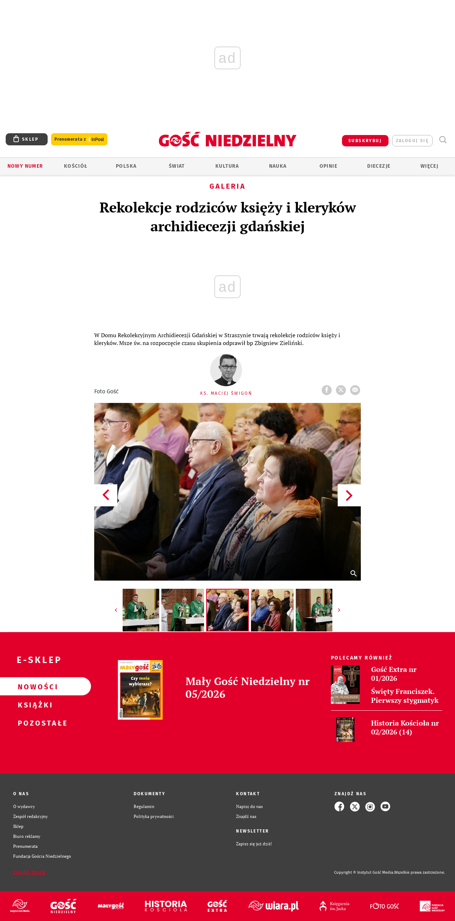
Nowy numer (25, 166)
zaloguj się (412, 140)
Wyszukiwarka (442, 139)
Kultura (227, 166)
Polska (126, 166)
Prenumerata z (79, 139)
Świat (177, 166)
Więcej (429, 166)
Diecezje (378, 166)
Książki (34, 705)
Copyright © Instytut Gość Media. (364, 872)
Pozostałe (34, 723)
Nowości (34, 686)
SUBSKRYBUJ (365, 140)
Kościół (76, 166)
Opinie (328, 166)
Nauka (278, 166)
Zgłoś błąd (29, 872)
